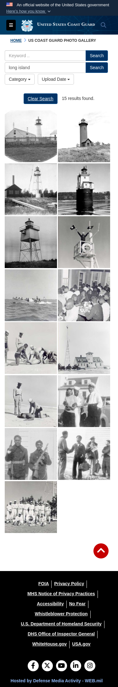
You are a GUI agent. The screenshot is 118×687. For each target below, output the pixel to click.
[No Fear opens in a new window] (77, 603)
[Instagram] (89, 666)
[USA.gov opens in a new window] (81, 643)
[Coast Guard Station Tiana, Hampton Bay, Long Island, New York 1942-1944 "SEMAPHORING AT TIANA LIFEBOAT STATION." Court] (84, 242)
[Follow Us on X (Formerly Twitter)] (47, 666)
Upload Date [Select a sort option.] (56, 79)
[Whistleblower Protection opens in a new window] (61, 613)
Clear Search (40, 98)
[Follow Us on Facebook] (33, 666)
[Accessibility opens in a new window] (50, 603)
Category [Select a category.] (20, 79)
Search (97, 55)
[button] (29, 11)
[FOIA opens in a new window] (43, 583)
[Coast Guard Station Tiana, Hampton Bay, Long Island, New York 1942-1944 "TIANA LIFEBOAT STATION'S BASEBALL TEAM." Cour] (31, 507)
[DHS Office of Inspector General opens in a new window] (61, 633)
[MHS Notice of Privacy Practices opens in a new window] (61, 593)
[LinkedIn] (75, 666)
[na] (31, 136)
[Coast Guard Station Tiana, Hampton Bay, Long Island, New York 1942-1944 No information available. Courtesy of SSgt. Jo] (84, 401)
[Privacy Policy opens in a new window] (69, 583)
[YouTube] (61, 666)
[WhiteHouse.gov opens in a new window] (49, 643)
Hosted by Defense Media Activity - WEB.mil (57, 680)
